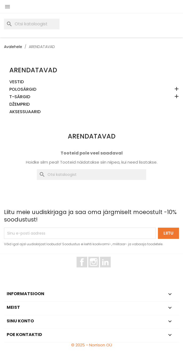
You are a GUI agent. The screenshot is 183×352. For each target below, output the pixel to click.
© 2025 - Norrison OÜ (91, 345)
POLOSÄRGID (22, 89)
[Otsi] (31, 24)
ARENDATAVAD (33, 70)
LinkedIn (108, 270)
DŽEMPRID (19, 104)
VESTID (16, 82)
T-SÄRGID (19, 97)
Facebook (87, 270)
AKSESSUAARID (25, 112)
